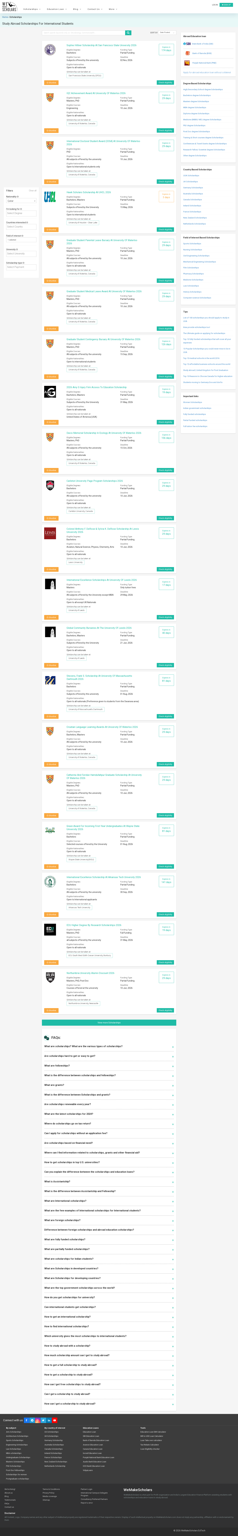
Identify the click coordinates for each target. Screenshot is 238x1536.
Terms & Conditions (51, 1489)
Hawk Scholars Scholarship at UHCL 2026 (89, 192)
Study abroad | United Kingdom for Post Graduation (205, 370)
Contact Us (95, 9)
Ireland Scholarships (192, 205)
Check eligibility (165, 82)
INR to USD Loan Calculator (151, 1436)
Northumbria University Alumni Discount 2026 (90, 973)
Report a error (87, 1503)
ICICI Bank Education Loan (94, 1466)
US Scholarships (51, 1432)
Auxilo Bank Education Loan (94, 1462)
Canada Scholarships (192, 199)
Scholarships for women (16, 1475)
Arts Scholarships (13, 1432)
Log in (215, 5)
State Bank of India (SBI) (198, 44)
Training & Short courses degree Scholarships (203, 137)
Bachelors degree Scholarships (197, 95)
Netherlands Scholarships (194, 224)
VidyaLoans (88, 1470)
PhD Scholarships (13, 1466)
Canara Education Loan (92, 1449)
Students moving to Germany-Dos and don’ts (202, 382)
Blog (77, 9)
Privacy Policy (48, 1493)
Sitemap (46, 1500)
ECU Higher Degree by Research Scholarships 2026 (94, 925)
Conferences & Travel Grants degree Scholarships (205, 143)
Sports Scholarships (192, 243)
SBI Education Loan (91, 1436)
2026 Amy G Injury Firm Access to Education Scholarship (97, 387)
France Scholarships (192, 212)
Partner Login (86, 1489)
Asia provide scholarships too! (196, 327)
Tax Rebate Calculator (149, 1445)
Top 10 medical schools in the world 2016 (201, 358)
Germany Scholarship (53, 1440)
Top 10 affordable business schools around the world (206, 364)
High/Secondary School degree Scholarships (203, 89)
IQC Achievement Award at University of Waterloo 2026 (96, 93)
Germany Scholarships (193, 187)
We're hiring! (10, 1489)
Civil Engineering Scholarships (196, 256)
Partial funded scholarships (195, 420)
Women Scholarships (192, 402)
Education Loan (57, 9)
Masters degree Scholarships (196, 101)
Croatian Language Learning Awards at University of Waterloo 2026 (102, 727)
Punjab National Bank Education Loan (98, 1458)
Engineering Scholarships (17, 1445)
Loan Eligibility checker (150, 1449)
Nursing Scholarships (192, 250)
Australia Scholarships (193, 194)
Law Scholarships (191, 286)
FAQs (7, 1503)
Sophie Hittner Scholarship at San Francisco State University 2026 (101, 45)
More (113, 9)
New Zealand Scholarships (195, 218)
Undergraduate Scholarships (18, 1458)
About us (9, 1493)
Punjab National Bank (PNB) (199, 63)
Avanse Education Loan (93, 1445)
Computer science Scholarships (197, 298)
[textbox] (22, 213)
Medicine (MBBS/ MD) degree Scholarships (202, 119)
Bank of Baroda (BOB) (197, 53)
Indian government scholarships (197, 408)
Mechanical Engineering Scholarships (199, 262)
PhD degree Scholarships (194, 125)
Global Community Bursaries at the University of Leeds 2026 (99, 628)
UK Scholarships (190, 181)
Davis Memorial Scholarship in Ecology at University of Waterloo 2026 (104, 433)
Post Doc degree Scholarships (196, 131)
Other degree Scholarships (195, 155)
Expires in (166, 49)
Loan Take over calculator (151, 1440)
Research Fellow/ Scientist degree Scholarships (204, 150)
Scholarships (32, 9)
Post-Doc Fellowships (15, 1470)
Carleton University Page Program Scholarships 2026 (95, 480)
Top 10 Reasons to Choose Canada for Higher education (207, 376)
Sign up (226, 5)
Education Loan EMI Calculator (153, 1432)
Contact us (9, 1507)
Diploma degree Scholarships (196, 113)
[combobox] (21, 200)
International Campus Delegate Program (94, 1494)
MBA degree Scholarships (194, 107)
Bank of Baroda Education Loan (96, 1440)
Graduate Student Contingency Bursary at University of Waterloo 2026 (103, 339)
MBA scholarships (13, 1453)
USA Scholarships (191, 175)
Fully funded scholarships (194, 414)
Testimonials (10, 1500)
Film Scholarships (191, 268)
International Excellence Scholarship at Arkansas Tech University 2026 (104, 877)
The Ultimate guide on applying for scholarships (204, 333)
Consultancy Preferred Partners (94, 1499)
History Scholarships (192, 292)
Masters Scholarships (15, 1462)
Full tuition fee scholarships (195, 426)
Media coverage (50, 1496)
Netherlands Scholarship (54, 1466)
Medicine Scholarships (193, 280)
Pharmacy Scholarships (193, 274)
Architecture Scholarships (17, 1436)
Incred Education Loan (92, 1453)
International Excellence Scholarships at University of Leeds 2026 (102, 580)
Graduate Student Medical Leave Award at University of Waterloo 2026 (104, 291)
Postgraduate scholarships (17, 1479)
